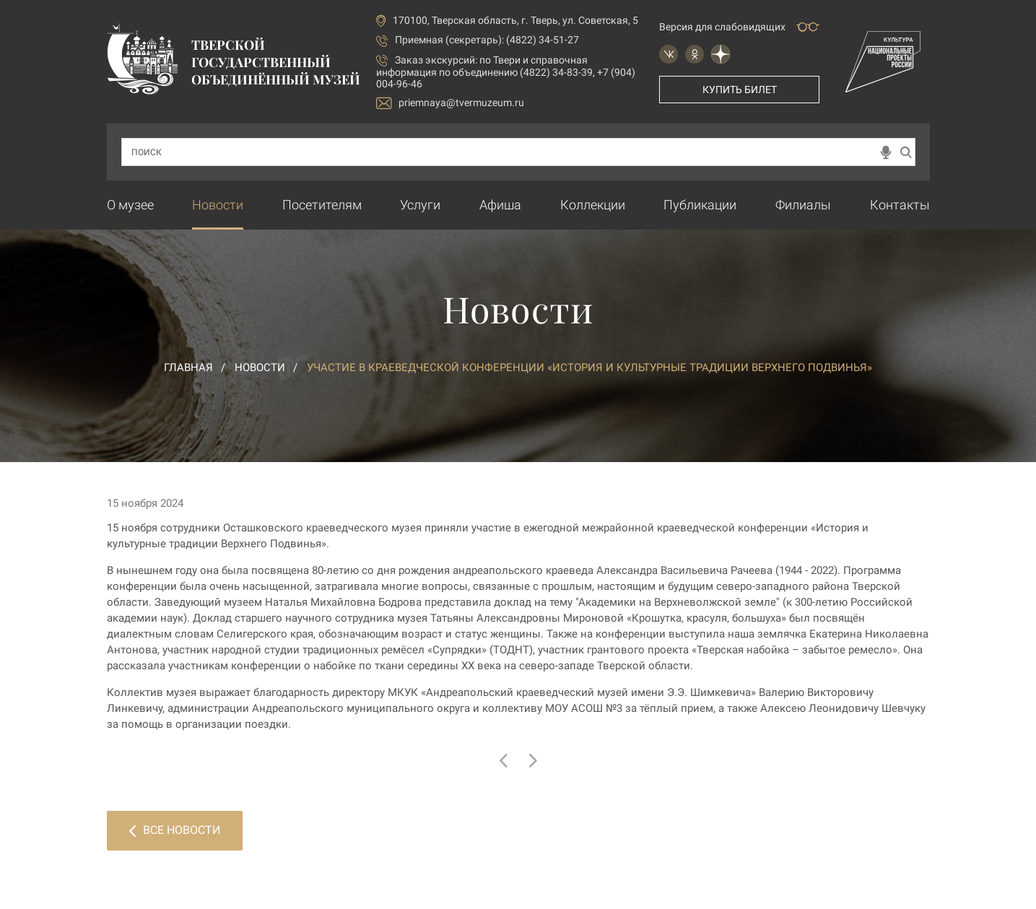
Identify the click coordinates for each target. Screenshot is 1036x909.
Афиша (500, 204)
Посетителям (322, 204)
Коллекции (592, 204)
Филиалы (803, 204)
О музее (130, 204)
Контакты (900, 204)
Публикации (699, 204)
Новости (217, 204)
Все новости (174, 830)
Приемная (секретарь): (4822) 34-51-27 (487, 39)
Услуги (420, 204)
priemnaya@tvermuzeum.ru (450, 103)
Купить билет (739, 89)
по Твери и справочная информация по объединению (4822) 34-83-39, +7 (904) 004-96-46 (505, 72)
